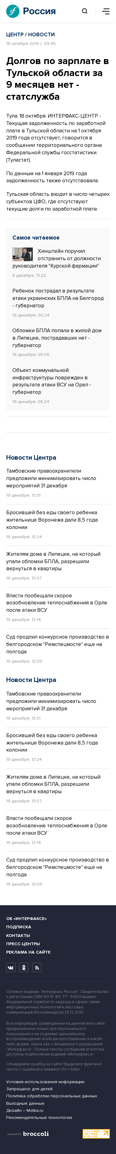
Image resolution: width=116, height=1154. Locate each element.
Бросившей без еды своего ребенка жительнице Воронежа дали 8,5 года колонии (52, 520)
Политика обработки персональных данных (51, 1096)
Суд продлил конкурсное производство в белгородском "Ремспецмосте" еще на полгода (57, 644)
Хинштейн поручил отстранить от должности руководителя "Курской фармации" (56, 258)
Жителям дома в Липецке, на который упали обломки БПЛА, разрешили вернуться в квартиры (53, 561)
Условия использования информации (45, 1081)
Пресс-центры (23, 943)
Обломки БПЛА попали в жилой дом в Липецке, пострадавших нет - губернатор (56, 338)
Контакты (18, 935)
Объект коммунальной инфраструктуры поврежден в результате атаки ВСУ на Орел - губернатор (51, 381)
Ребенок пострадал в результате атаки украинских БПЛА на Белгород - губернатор (58, 298)
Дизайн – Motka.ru (24, 1110)
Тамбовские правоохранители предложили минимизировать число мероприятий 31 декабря (51, 478)
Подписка (18, 927)
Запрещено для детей (29, 1088)
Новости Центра (31, 458)
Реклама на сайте (28, 952)
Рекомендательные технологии (39, 1117)
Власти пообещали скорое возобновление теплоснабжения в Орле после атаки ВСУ (56, 603)
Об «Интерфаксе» (26, 918)
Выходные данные (25, 1103)
